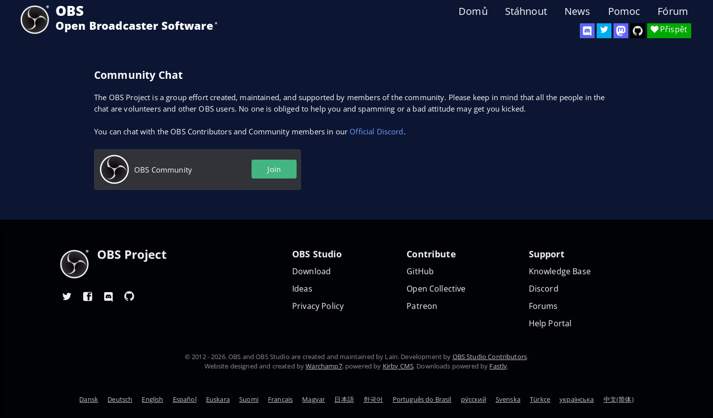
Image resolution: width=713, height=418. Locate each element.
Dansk (88, 399)
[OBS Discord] (587, 30)
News (577, 11)
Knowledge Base (560, 271)
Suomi (248, 399)
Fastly (498, 365)
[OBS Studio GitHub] (637, 30)
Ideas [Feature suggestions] (302, 289)
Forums (543, 306)
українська (577, 399)
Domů (473, 11)
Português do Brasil (422, 399)
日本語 (344, 399)
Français (280, 399)
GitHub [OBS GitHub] (420, 271)
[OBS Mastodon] (620, 30)
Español (185, 399)
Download (311, 271)
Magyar (313, 399)
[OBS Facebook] (87, 296)
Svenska (508, 399)
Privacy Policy (318, 306)
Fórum (673, 11)
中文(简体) (619, 399)
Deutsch (119, 399)
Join (274, 169)
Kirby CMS (398, 365)
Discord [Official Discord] (544, 289)
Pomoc (624, 11)
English (152, 399)
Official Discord (376, 131)
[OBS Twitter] (604, 30)
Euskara (218, 399)
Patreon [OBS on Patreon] (422, 306)
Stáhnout (526, 11)
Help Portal (550, 323)
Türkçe (540, 399)
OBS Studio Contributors (490, 356)
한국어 (373, 399)
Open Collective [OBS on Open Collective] (436, 289)
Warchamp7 (324, 365)
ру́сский (473, 399)
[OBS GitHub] (129, 296)
